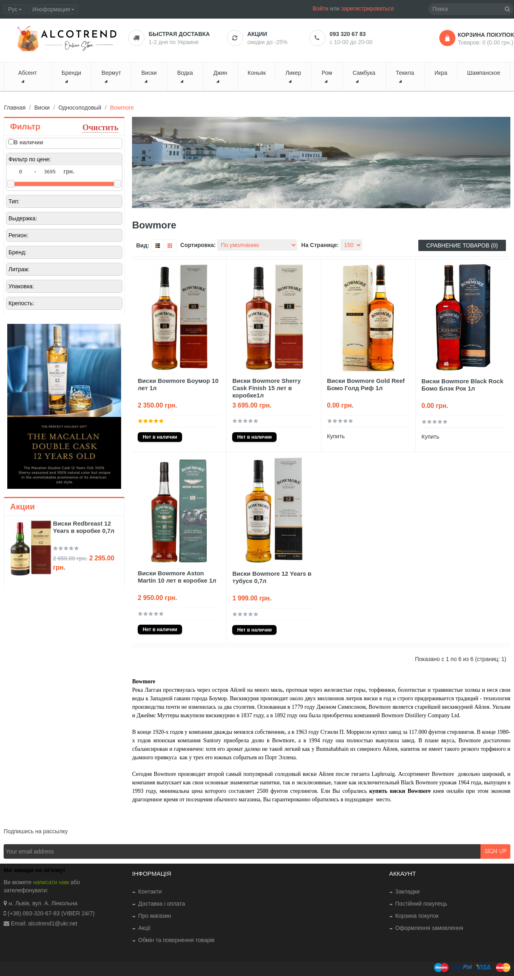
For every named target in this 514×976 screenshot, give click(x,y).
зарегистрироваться (367, 8)
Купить (336, 436)
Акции (257, 34)
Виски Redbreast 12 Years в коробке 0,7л (83, 527)
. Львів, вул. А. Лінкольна (45, 903)
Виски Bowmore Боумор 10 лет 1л (178, 384)
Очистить (100, 127)
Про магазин (154, 916)
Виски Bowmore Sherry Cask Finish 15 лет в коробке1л (266, 388)
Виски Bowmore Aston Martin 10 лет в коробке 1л (177, 577)
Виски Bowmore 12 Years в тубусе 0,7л (271, 577)
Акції (144, 928)
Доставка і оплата (161, 903)
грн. (68, 171)
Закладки (407, 891)
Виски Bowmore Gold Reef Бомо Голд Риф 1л (366, 384)
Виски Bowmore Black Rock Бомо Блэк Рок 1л (463, 385)
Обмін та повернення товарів (176, 940)
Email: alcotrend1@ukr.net (44, 923)
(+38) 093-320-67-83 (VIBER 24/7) (51, 913)
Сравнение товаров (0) (462, 245)
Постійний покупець (421, 903)
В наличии (28, 142)
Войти (320, 8)
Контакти (150, 891)
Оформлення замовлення (429, 928)
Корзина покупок (416, 916)
